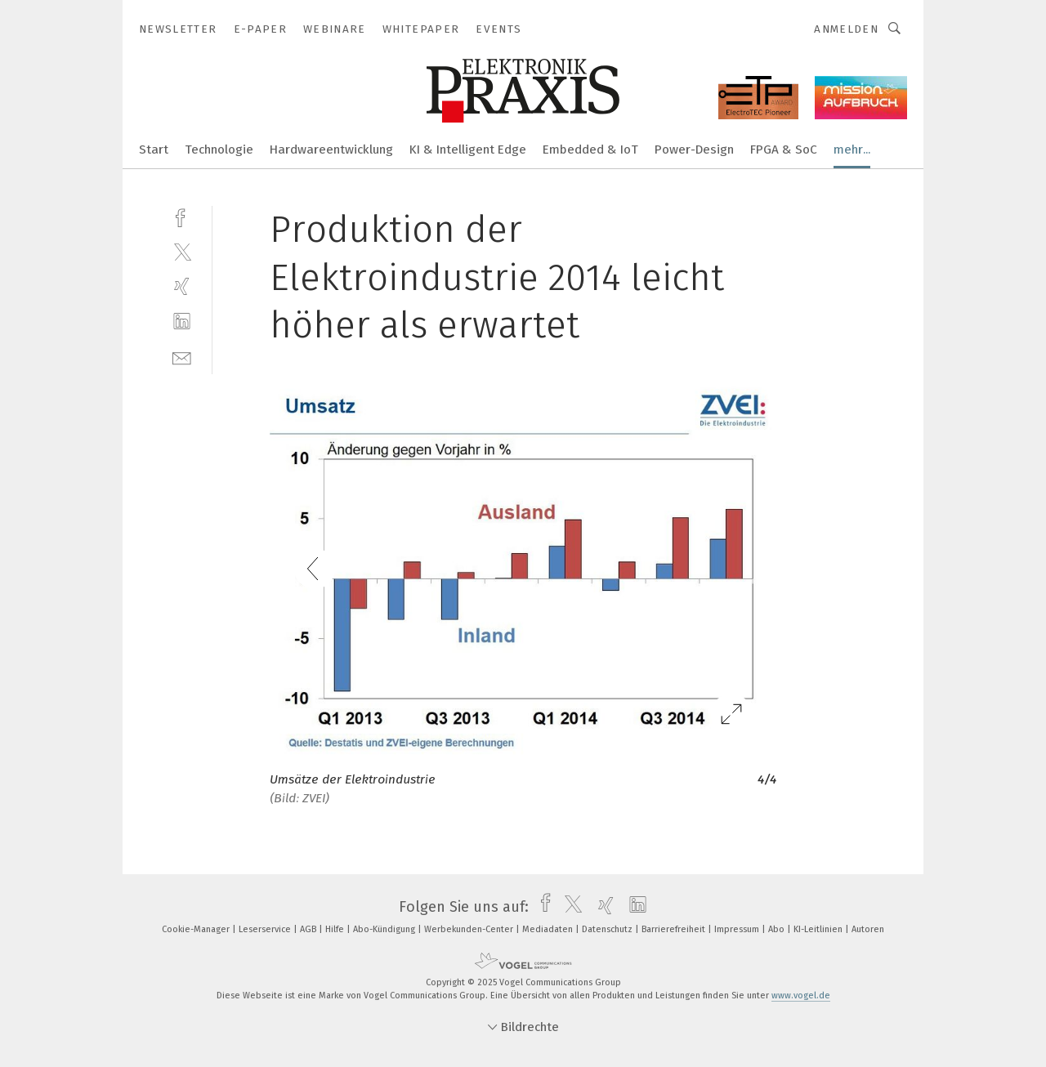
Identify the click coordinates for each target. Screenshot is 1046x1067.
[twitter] (182, 251)
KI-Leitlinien (819, 929)
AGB (309, 929)
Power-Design (694, 149)
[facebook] (182, 216)
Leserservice (266, 929)
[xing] (182, 286)
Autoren (868, 929)
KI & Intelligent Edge (467, 149)
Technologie (219, 149)
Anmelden (846, 29)
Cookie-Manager (197, 929)
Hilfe (335, 929)
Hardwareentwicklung (331, 149)
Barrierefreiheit (674, 929)
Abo (777, 929)
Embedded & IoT (590, 149)
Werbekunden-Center (470, 929)
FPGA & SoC (783, 149)
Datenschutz (608, 929)
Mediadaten (548, 929)
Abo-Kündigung (385, 929)
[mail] (182, 356)
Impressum (738, 929)
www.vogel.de (800, 995)
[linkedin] (182, 321)
